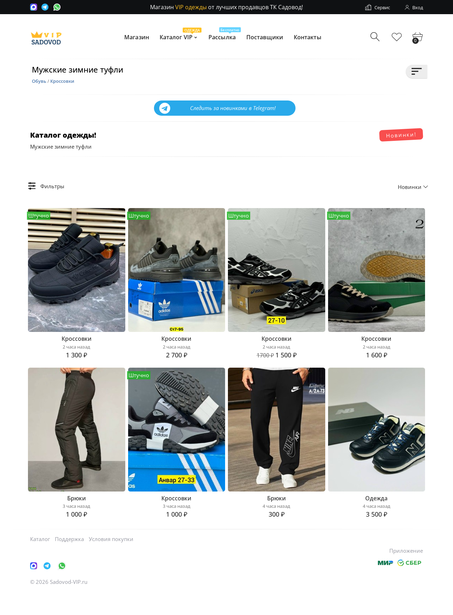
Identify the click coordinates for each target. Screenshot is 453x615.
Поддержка (69, 560)
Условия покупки (111, 560)
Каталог (40, 560)
